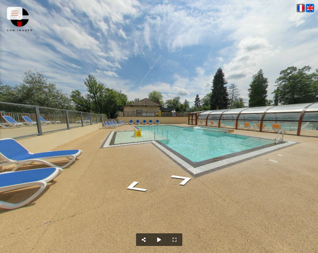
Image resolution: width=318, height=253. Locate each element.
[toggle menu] (14, 13)
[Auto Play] (159, 239)
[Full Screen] (174, 239)
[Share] (143, 239)
